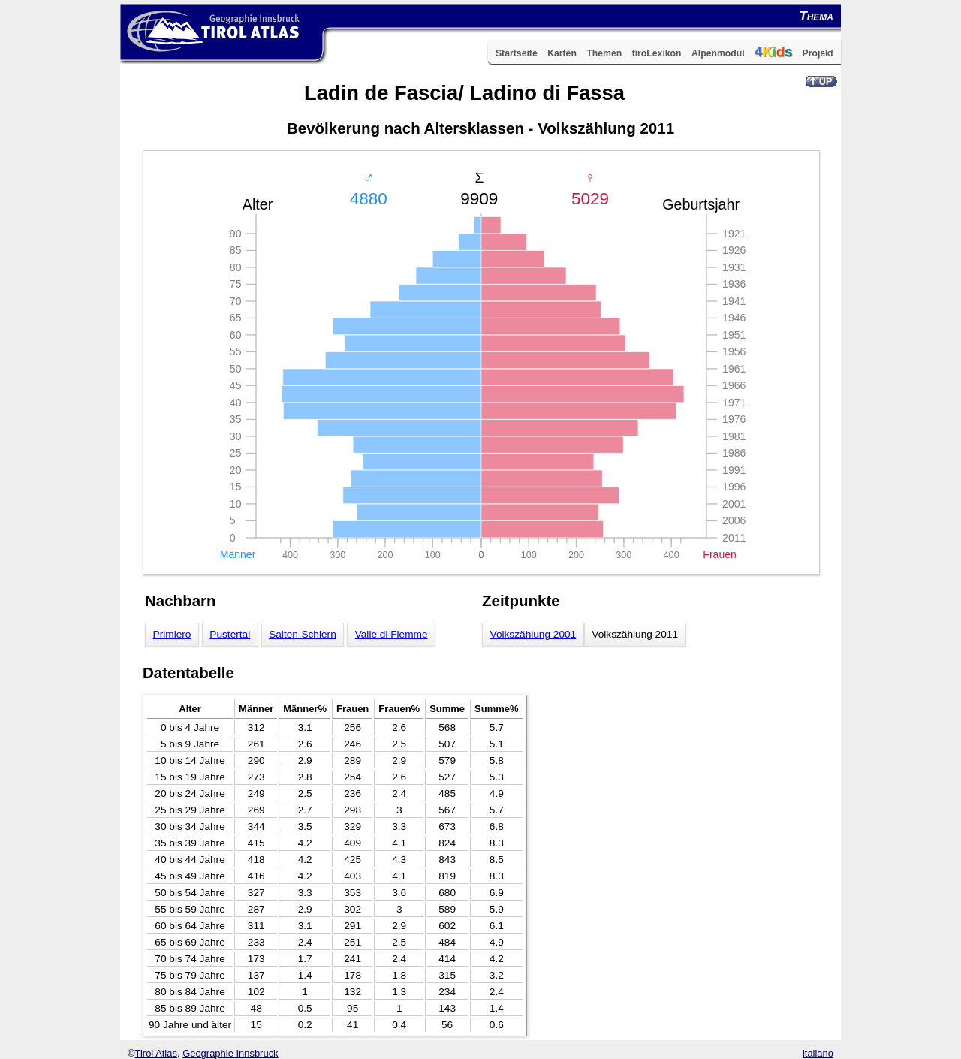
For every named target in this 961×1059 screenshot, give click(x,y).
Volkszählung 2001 (533, 634)
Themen (604, 53)
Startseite (517, 53)
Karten (562, 53)
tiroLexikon (657, 53)
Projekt (818, 53)
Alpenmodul (718, 53)
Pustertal (229, 634)
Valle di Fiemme (391, 634)
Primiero (172, 634)
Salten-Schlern (302, 634)
